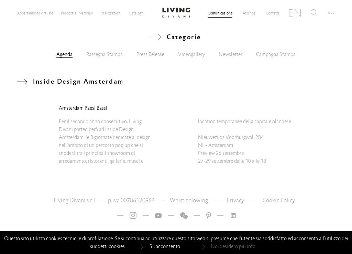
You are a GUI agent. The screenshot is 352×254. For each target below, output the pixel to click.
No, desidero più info (233, 246)
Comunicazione (220, 13)
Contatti (272, 13)
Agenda (64, 54)
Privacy (235, 200)
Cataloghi (136, 13)
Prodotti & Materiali (77, 13)
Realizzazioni (111, 13)
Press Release (150, 54)
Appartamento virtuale (35, 13)
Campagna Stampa (276, 54)
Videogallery (191, 54)
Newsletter (230, 54)
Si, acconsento (165, 246)
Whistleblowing (189, 200)
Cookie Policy (279, 200)
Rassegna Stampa (104, 54)
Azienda (249, 13)
